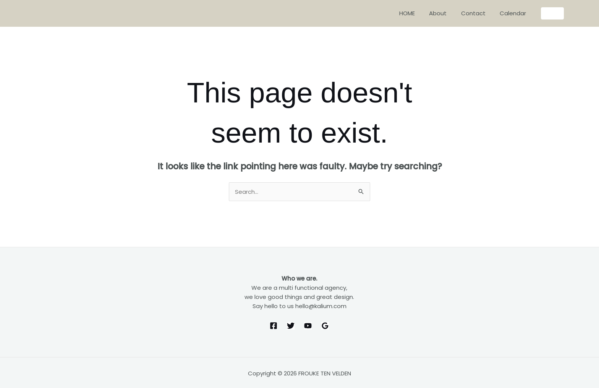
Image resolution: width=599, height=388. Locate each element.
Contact (477, 13)
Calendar (514, 13)
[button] (552, 13)
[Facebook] (273, 326)
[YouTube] (308, 326)
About (445, 13)
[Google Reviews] (325, 326)
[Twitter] (291, 326)
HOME (417, 13)
